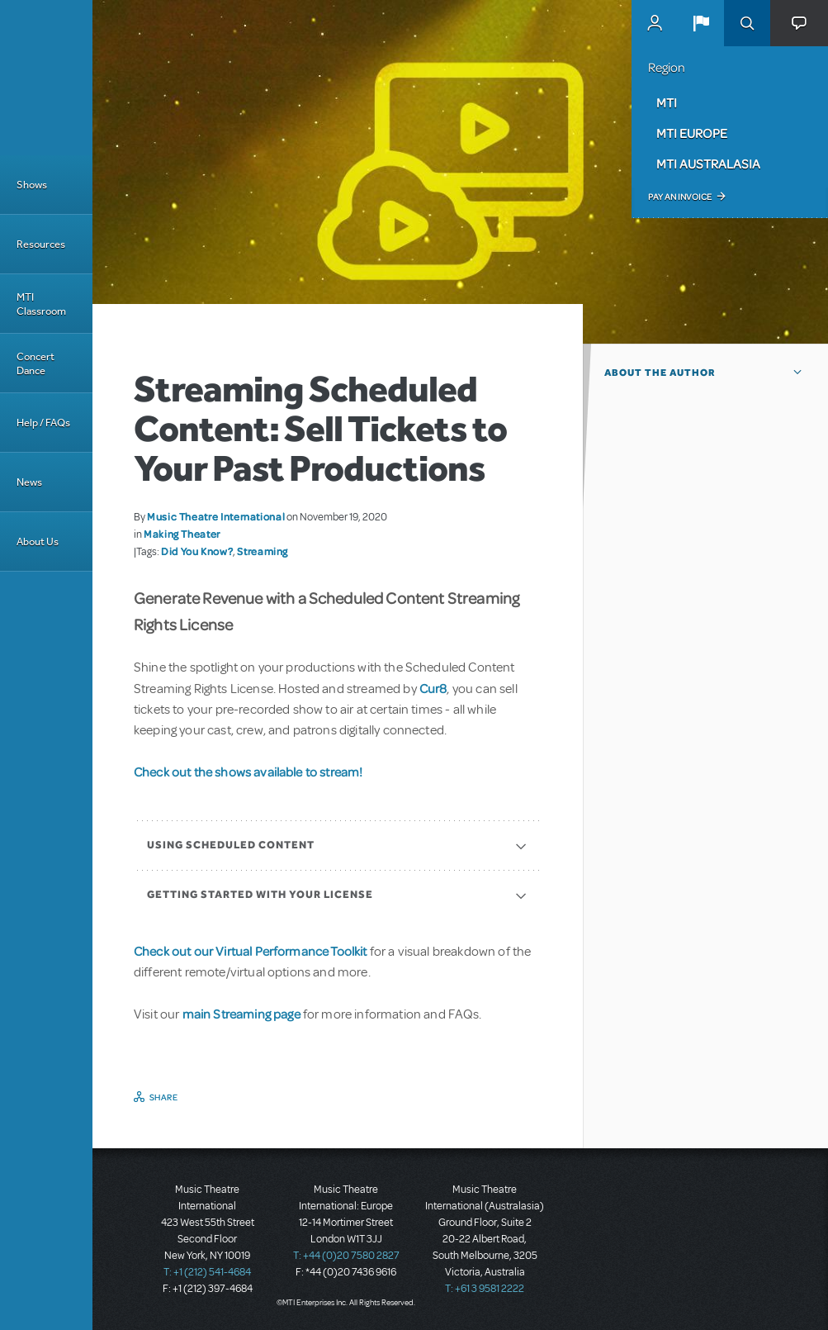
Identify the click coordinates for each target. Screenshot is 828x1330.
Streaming (262, 551)
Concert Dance (35, 363)
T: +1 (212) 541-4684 (207, 1272)
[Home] (46, 77)
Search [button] (747, 23)
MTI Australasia (708, 163)
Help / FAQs (43, 423)
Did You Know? (197, 551)
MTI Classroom (41, 304)
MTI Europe (691, 133)
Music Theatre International (216, 516)
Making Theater (182, 533)
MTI (666, 102)
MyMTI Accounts (655, 23)
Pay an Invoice (680, 196)
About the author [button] (660, 372)
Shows (32, 185)
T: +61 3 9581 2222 (484, 1288)
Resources (41, 244)
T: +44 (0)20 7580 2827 (346, 1255)
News (29, 482)
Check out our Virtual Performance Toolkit (250, 951)
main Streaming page (241, 1013)
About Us (38, 541)
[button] (701, 23)
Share (163, 1097)
